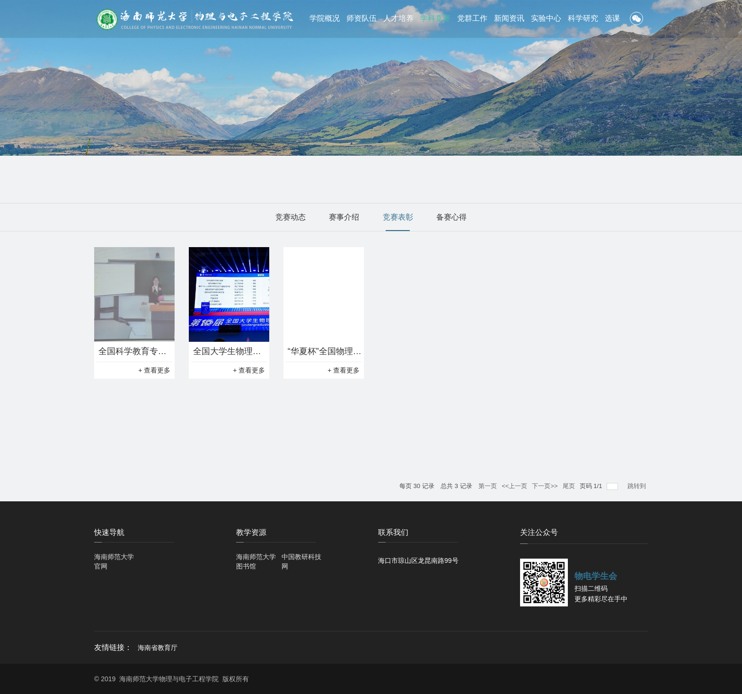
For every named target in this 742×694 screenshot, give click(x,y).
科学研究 (583, 18)
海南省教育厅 (157, 647)
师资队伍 (361, 18)
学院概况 (324, 18)
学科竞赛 (435, 18)
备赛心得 (451, 217)
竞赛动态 (290, 217)
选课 (612, 18)
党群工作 (472, 18)
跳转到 (637, 485)
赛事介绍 (344, 217)
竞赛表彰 (398, 217)
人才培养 (398, 18)
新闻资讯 (509, 18)
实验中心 (546, 18)
